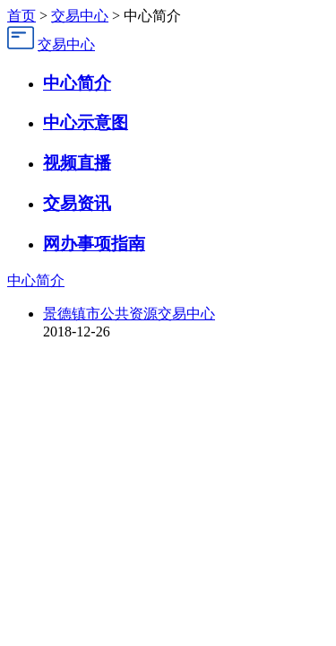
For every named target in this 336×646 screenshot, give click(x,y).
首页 (21, 15)
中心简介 (77, 83)
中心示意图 (85, 122)
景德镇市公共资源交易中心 (129, 313)
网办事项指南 (94, 243)
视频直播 (77, 162)
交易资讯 (77, 203)
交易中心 (79, 15)
